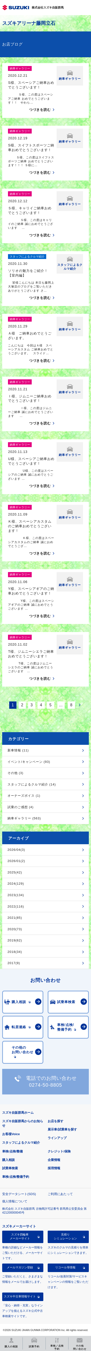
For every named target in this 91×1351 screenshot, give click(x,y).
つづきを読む (40, 110)
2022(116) (16, 906)
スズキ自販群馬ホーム (18, 1112)
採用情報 (54, 1168)
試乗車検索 (10, 1168)
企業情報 (54, 1160)
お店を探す (55, 1121)
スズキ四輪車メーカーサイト (20, 1236)
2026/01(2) (16, 861)
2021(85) (15, 918)
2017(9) (14, 963)
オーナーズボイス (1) (24, 795)
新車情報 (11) (18, 750)
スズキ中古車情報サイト (20, 1296)
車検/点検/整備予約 (15, 1177)
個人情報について (14, 1201)
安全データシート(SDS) (19, 1194)
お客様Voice (11, 1134)
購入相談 (8, 1160)
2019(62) (15, 940)
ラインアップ (57, 1138)
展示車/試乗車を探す (62, 1129)
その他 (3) (15, 773)
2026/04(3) (16, 850)
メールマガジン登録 (20, 1267)
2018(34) (15, 952)
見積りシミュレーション (65, 1236)
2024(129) (16, 883)
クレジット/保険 (59, 1151)
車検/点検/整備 (12, 1151)
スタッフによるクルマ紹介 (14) (32, 784)
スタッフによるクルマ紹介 (21, 1142)
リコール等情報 (65, 1267)
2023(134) (16, 895)
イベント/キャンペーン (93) (29, 762)
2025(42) (15, 872)
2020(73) (15, 929)
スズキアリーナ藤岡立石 (28, 23)
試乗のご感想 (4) (21, 807)
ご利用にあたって (60, 1194)
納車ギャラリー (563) (24, 818)
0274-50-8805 (45, 1085)
